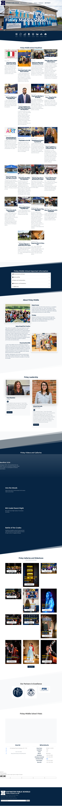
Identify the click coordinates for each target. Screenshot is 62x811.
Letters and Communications (18, 280)
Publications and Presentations (19, 283)
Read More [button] (9, 412)
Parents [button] (35, 2)
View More (31, 666)
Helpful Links (15, 286)
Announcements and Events (18, 274)
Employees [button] (41, 2)
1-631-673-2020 (18, 751)
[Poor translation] (4, 776)
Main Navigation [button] (23, 2)
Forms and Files (16, 277)
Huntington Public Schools (10, 3)
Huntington (11, 792)
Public (20, 792)
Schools (26, 792)
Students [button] (30, 2)
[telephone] (8, 401)
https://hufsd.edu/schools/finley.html (18, 753)
